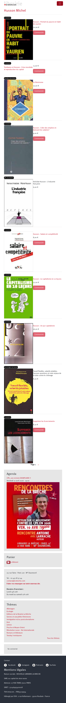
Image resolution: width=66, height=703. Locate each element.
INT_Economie (8, 177)
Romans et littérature (15, 633)
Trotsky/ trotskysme (14, 636)
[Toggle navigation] (60, 3)
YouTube (52, 665)
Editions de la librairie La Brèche (19, 614)
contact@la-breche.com (16, 581)
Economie (7, 18)
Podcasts (37, 665)
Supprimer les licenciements (44, 421)
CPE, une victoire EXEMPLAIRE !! (19, 478)
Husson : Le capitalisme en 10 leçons (47, 279)
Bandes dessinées (10, 78)
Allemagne (11, 609)
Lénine (9, 625)
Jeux (8, 622)
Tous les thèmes (53, 638)
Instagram (23, 665)
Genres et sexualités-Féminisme (19, 617)
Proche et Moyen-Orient (16, 627)
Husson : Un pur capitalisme (44, 326)
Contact (7, 661)
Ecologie (10, 611)
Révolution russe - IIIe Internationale (20, 630)
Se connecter (13, 649)
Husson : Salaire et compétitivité (45, 234)
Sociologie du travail (10, 367)
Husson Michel (15, 10)
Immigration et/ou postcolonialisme (20, 619)
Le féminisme (38, 82)
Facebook (9, 665)
